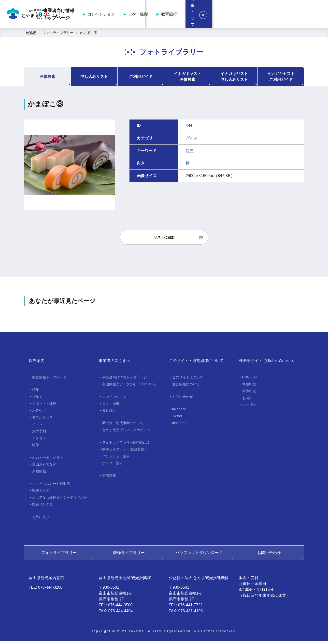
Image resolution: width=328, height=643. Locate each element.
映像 (35, 447)
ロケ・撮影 (212, 15)
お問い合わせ (182, 398)
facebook (179, 411)
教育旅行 (243, 15)
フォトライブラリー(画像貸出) (125, 444)
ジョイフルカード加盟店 (51, 485)
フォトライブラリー (58, 34)
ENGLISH (249, 379)
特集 (35, 391)
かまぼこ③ (88, 34)
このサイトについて (187, 379)
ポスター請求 (112, 465)
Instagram (179, 425)
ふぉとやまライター (47, 459)
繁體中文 (249, 386)
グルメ (192, 140)
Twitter (177, 418)
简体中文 (249, 393)
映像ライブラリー (129, 554)
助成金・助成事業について (122, 425)
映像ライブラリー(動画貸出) (124, 451)
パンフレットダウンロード (199, 554)
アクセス (39, 440)
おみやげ (39, 412)
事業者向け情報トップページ (132, 15)
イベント (39, 426)
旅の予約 (39, 433)
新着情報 (39, 473)
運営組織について (186, 386)
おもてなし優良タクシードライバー (59, 499)
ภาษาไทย (249, 406)
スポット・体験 (44, 405)
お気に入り (40, 519)
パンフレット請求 (116, 458)
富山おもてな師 (44, 466)
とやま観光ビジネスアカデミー (126, 432)
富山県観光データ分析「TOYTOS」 (129, 386)
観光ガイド (40, 492)
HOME (31, 34)
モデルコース (42, 419)
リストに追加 (164, 239)
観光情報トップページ (294, 15)
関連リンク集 (42, 506)
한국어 (247, 400)
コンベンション (175, 15)
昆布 (190, 152)
